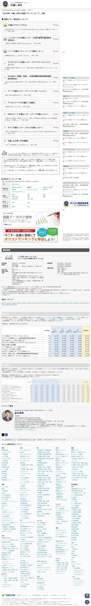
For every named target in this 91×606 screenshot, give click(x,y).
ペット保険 (5, 469)
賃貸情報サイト (6, 555)
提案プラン (66, 96)
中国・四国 (14, 198)
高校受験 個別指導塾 (42, 475)
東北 (28, 194)
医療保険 (4, 473)
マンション (6, 540)
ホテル (22, 582)
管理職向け (60, 519)
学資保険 (4, 477)
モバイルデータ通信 (76, 454)
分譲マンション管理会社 (8, 546)
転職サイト (59, 458)
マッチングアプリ (61, 554)
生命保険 (4, 471)
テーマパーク (59, 573)
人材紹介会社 (59, 494)
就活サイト (59, 452)
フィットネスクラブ (42, 563)
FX (2, 508)
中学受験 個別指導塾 (42, 490)
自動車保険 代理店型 (77, 491)
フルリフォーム (7, 563)
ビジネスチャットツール (62, 510)
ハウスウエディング (61, 543)
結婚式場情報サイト (61, 551)
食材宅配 (22, 463)
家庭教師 (39, 511)
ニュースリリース (26, 595)
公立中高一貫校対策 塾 (43, 494)
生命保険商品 (75, 514)
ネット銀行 (5, 499)
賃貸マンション (6, 557)
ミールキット (24, 467)
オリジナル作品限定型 (27, 537)
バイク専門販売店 (26, 514)
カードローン (5, 510)
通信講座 (39, 531)
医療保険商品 (75, 508)
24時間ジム (40, 565)
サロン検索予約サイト (62, 536)
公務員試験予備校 (42, 552)
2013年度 (69, 303)
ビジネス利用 (25, 584)
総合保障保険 (75, 533)
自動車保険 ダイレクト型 (78, 488)
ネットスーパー (24, 471)
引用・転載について (55, 595)
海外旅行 (30, 565)
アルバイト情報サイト (62, 456)
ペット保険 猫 (75, 505)
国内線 (23, 573)
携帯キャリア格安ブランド (78, 452)
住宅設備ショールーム (8, 559)
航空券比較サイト (25, 567)
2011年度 (82, 303)
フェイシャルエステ (61, 532)
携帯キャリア (75, 450)
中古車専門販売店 (26, 505)
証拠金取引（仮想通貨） (10, 529)
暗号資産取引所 (6, 525)
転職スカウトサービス (62, 463)
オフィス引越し (24, 545)
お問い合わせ (45, 595)
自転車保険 (5, 463)
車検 (21, 520)
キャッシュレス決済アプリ (9, 522)
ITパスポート (46, 541)
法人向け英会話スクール (44, 554)
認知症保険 (74, 527)
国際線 (28, 573)
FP (39, 533)
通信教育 (39, 507)
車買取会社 (23, 499)
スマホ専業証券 (6, 495)
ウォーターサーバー (25, 450)
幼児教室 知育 (41, 516)
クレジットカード (7, 514)
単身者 (13, 206)
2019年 (34, 303)
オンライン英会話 (42, 529)
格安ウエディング (61, 545)
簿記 (43, 535)
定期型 (79, 510)
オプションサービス (32, 189)
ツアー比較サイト (25, 575)
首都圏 (5, 548)
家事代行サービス (25, 456)
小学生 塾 (39, 499)
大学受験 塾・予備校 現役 (44, 450)
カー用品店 (40, 587)
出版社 (23, 539)
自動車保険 (5, 450)
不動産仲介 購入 (6, 542)
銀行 (4, 493)
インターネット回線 (76, 471)
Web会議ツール (60, 513)
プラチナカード (78, 574)
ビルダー (5, 576)
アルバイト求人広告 (61, 499)
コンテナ (23, 484)
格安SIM (74, 458)
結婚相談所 (59, 547)
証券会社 (5, 491)
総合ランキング (15, 184)
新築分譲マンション (7, 567)
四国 (73, 467)
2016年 (49, 303)
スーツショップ (41, 585)
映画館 (57, 560)
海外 (26, 580)
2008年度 (14, 304)
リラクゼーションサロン (44, 567)
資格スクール (40, 544)
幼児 (39, 525)
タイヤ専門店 (40, 589)
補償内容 (45, 189)
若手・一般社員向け (62, 521)
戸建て (12, 540)
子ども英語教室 (41, 522)
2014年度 (63, 303)
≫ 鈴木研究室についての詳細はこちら (25, 429)
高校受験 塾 (40, 465)
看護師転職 (59, 467)
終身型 (74, 510)
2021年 (24, 303)
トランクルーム (24, 480)
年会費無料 (6, 516)
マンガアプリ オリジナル (27, 541)
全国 (65, 569)
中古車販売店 (24, 503)
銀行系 (5, 512)
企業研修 (58, 515)
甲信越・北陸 (15, 196)
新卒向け (59, 523)
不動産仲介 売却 (6, 538)
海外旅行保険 (5, 467)
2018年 (39, 303)
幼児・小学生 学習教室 (43, 514)
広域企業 (74, 469)
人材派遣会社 (59, 497)
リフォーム (5, 561)
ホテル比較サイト (25, 569)
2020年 (29, 303)
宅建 (39, 535)
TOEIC (40, 537)
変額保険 (73, 537)
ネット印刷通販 (60, 508)
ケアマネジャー (48, 539)
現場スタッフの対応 (48, 187)
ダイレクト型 (6, 452)
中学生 (45, 509)
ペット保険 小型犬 (76, 503)
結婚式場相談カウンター (62, 549)
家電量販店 (40, 578)
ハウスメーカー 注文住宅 (8, 572)
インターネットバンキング (9, 501)
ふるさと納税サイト (25, 477)
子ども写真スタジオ (25, 528)
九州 (16, 548)
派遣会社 (58, 475)
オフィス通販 (24, 548)
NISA (3, 488)
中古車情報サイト (25, 501)
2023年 (14, 303)
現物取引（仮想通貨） (9, 527)
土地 (16, 540)
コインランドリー (25, 460)
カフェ (22, 524)
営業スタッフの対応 (16, 187)
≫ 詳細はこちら (6, 295)
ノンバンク (11, 512)
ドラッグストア (41, 580)
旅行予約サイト (24, 563)
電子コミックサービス (26, 533)
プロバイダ (74, 460)
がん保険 (4, 475)
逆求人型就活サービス (62, 454)
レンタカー (23, 492)
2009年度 (7, 304)
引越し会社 (23, 488)
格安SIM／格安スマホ (77, 456)
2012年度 (76, 303)
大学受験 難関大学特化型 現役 (45, 458)
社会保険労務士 (47, 537)
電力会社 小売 (24, 554)
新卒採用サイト (60, 488)
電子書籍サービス (25, 530)
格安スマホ (81, 458)
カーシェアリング (25, 490)
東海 (28, 196)
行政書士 (40, 539)
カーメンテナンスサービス (27, 522)
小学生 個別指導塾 (42, 503)
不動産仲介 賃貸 (6, 553)
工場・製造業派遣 (61, 477)
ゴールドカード (7, 520)
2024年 (9, 303)
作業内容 (14, 189)
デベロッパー (6, 586)
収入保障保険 (76, 518)
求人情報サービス (61, 482)
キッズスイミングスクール (44, 569)
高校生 (40, 509)
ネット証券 (5, 486)
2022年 (19, 303)
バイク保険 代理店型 (77, 495)
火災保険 (4, 465)
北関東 (10, 578)
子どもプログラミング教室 (44, 556)
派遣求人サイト (60, 480)
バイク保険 (5, 456)
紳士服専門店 (40, 583)
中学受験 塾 (40, 486)
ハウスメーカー (7, 584)
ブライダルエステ (61, 530)
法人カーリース (60, 506)
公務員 (40, 541)
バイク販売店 (24, 511)
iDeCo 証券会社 (6, 497)
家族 (28, 206)
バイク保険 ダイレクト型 (78, 493)
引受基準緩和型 (76, 512)
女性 (28, 202)
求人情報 (63, 595)
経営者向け (60, 517)
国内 (22, 580)
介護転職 (58, 469)
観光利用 (23, 586)
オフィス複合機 (24, 550)
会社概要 (19, 595)
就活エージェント (61, 450)
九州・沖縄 (30, 198)
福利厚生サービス (25, 552)
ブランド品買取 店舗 (26, 543)
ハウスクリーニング (25, 458)
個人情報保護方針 (36, 595)
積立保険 (73, 539)
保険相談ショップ (7, 480)
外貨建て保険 (75, 529)
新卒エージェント (61, 491)
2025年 (4, 303)
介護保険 (73, 531)
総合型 (23, 535)
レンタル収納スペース (27, 482)
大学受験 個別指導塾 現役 (44, 454)
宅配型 (23, 486)
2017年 (44, 303)
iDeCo (73, 553)
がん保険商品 (75, 520)
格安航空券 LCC (24, 571)
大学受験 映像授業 (42, 463)
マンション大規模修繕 (8, 550)
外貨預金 (4, 503)
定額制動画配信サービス (27, 526)
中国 (86, 465)
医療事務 (43, 533)
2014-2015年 (56, 303)
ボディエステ (59, 534)
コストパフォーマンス (17, 191)
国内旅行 (23, 565)
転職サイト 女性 (60, 460)
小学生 (50, 509)
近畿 (44, 196)
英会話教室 (40, 527)
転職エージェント (61, 465)
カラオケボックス (61, 571)
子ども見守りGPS (25, 556)
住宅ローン (5, 505)
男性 (13, 202)
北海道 (13, 194)
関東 (44, 194)
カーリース (23, 496)
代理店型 (5, 454)
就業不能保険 (75, 525)
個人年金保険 (75, 535)
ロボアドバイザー (7, 531)
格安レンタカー (24, 494)
